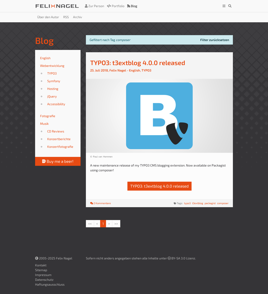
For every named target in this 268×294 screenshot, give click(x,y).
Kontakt (41, 265)
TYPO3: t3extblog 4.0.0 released (137, 62)
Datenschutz (44, 280)
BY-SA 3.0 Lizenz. (182, 258)
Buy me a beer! (57, 161)
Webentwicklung (52, 66)
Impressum (43, 275)
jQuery (52, 96)
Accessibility (56, 104)
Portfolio (115, 6)
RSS (66, 17)
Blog (132, 6)
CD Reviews (55, 131)
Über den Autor (48, 17)
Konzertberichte (59, 139)
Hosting (52, 89)
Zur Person (94, 6)
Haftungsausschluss (50, 284)
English (45, 58)
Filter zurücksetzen (214, 40)
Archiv (77, 17)
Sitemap (41, 270)
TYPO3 (52, 73)
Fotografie (47, 116)
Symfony (53, 81)
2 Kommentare (100, 203)
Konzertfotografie (60, 147)
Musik (44, 124)
